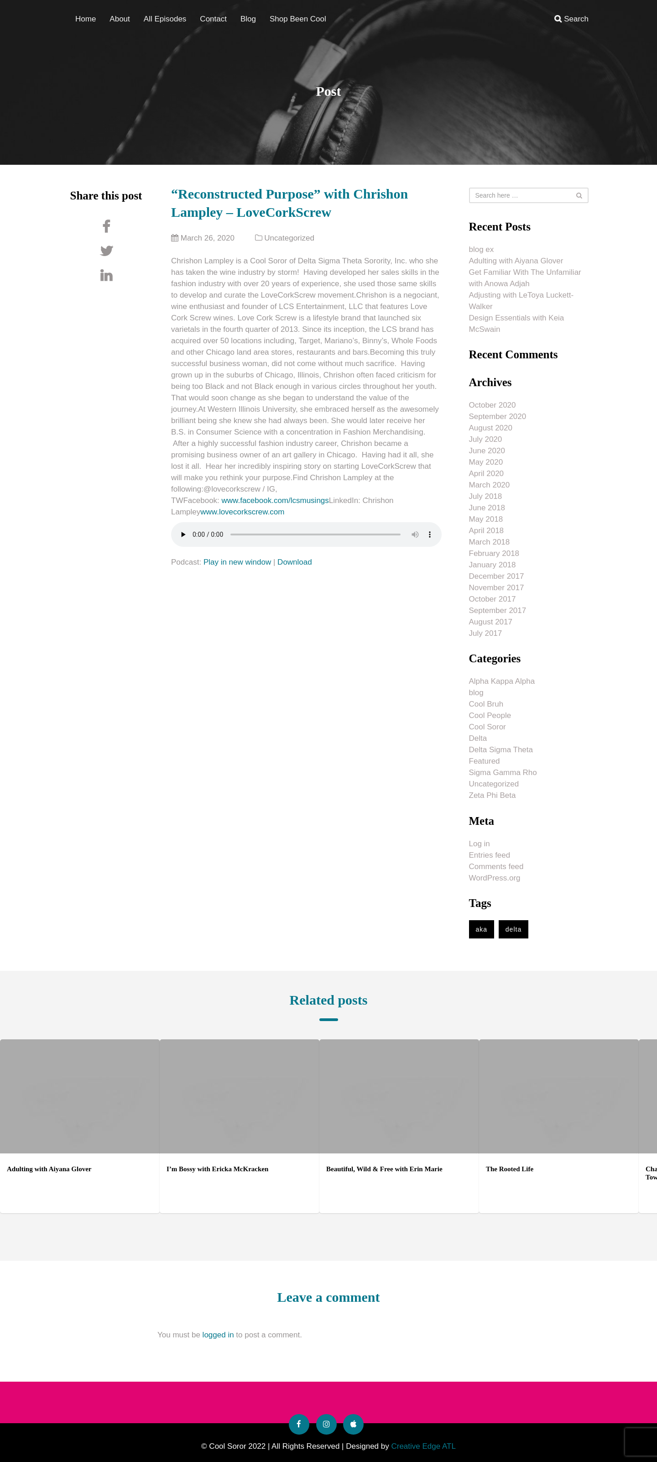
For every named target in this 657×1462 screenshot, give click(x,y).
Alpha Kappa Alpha (502, 681)
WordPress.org (495, 878)
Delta (478, 738)
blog (476, 692)
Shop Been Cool (298, 19)
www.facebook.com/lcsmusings (275, 500)
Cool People (490, 715)
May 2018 (486, 519)
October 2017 (492, 599)
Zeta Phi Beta (492, 795)
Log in (479, 843)
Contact (213, 19)
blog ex (481, 249)
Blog (248, 19)
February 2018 (494, 553)
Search (571, 19)
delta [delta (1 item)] (513, 929)
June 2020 (487, 450)
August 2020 (490, 428)
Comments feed (496, 866)
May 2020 (486, 462)
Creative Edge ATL (423, 1446)
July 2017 (485, 633)
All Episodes (165, 19)
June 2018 (487, 507)
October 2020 (492, 405)
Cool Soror (487, 727)
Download (294, 562)
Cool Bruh (486, 704)
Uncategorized (289, 238)
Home (85, 19)
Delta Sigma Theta (501, 749)
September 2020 (498, 416)
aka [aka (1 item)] (482, 929)
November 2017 (496, 587)
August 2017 (490, 622)
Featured (484, 761)
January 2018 (492, 565)
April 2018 (486, 530)
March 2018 (489, 542)
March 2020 (489, 485)
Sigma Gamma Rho (503, 772)
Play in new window (237, 562)
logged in (218, 1335)
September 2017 (498, 610)
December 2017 (496, 576)
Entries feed (490, 855)
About (120, 19)
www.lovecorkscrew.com (242, 512)
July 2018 (485, 496)
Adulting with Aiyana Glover (516, 261)
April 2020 (486, 473)
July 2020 (485, 439)
